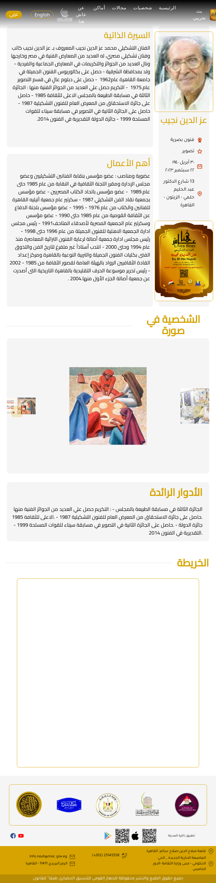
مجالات (119, 7)
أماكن (99, 7)
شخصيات (142, 7)
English (42, 15)
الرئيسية (167, 7)
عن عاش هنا (81, 14)
